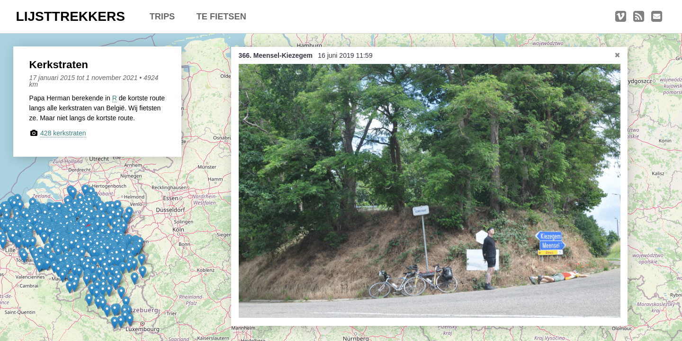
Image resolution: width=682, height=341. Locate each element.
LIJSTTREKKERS (70, 16)
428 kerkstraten (63, 133)
